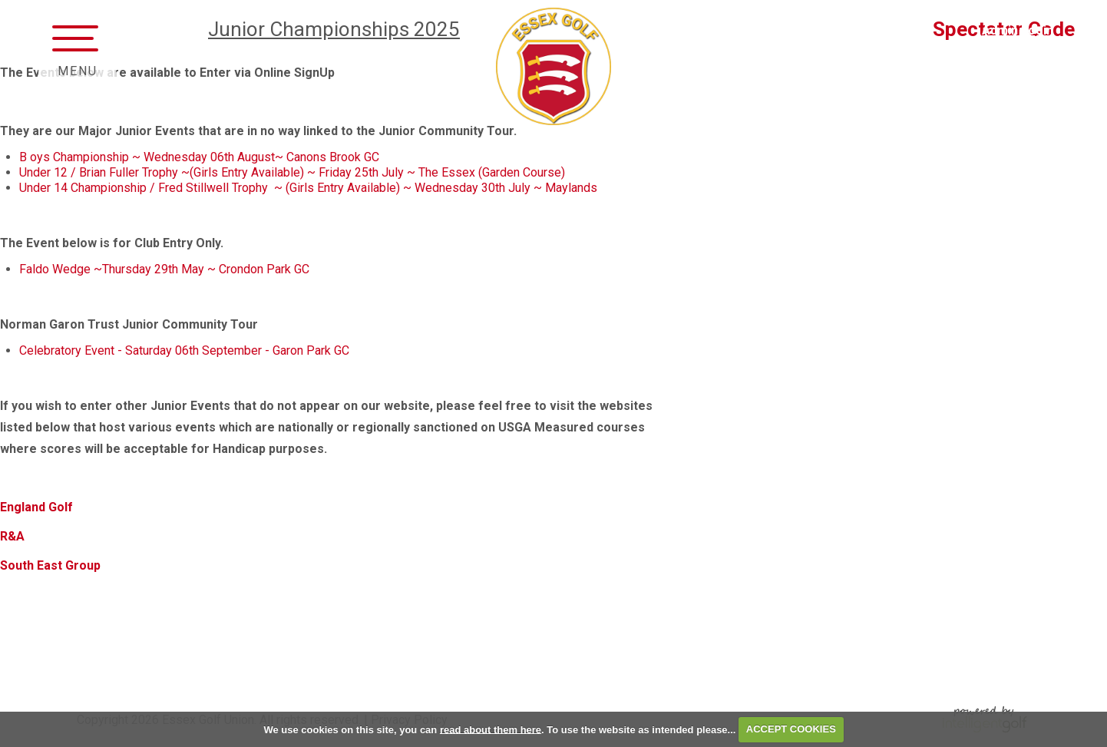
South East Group (52, 565)
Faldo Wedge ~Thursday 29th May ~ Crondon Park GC (165, 269)
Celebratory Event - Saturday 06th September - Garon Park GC (184, 350)
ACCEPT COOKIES (791, 729)
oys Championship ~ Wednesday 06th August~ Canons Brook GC (207, 157)
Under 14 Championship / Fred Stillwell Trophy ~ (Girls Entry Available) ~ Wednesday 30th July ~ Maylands (309, 187)
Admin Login (1017, 30)
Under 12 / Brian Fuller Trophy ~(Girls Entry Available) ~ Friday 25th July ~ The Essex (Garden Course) (293, 172)
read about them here (490, 729)
